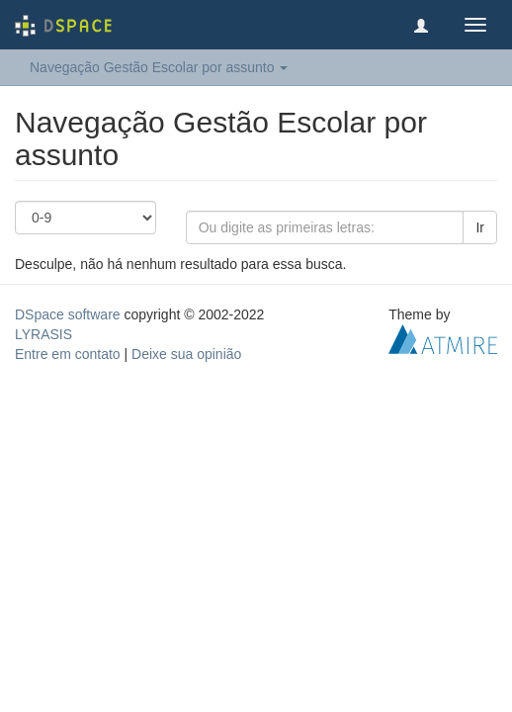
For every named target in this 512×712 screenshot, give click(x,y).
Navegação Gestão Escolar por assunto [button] (159, 67)
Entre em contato (68, 354)
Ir (479, 227)
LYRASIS (43, 334)
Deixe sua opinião (186, 354)
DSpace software (68, 314)
